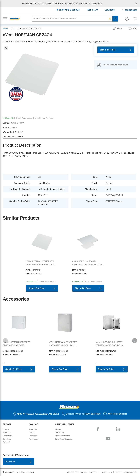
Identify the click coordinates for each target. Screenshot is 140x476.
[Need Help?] (92, 10)
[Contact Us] (59, 432)
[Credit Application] (62, 436)
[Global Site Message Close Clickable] (136, 3)
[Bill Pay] (58, 429)
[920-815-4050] (129, 9)
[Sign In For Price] (115, 49)
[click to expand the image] (6, 48)
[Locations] (110, 10)
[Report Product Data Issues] (112, 65)
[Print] (133, 28)
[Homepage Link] (15, 19)
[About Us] (33, 429)
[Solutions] (7, 439)
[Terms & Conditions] (90, 472)
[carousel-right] (134, 340)
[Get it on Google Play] (79, 462)
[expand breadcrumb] (14, 28)
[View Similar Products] (44, 118)
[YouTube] (108, 438)
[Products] (7, 432)
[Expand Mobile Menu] (5, 18)
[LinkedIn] (118, 429)
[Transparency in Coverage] (126, 472)
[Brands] (6, 429)
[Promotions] (7, 436)
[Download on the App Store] (60, 462)
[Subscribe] (18, 461)
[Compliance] (73, 472)
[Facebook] (98, 429)
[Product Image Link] (42, 241)
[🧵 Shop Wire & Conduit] (68, 10)
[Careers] (32, 432)
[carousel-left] (5, 340)
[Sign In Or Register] (127, 19)
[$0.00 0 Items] (135, 19)
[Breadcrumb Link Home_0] (5, 28)
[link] (14, 28)
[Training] (6, 442)
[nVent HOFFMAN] (16, 123)
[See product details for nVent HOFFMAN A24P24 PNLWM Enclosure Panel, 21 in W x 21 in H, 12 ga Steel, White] (88, 263)
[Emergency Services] (63, 439)
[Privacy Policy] (107, 472)
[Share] (117, 28)
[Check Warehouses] (24, 118)
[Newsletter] (33, 439)
